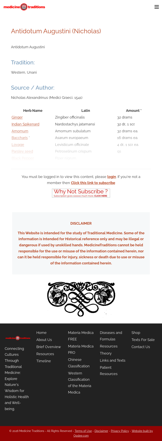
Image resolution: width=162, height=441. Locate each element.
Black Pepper (23, 158)
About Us (44, 340)
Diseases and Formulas (111, 336)
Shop (136, 333)
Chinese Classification (79, 363)
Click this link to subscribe (93, 183)
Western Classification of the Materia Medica (79, 382)
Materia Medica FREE (81, 336)
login (111, 177)
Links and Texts (112, 360)
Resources (45, 354)
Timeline (43, 361)
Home (41, 333)
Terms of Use (83, 431)
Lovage (18, 145)
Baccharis (20, 138)
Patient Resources (109, 370)
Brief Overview (48, 347)
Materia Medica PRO (81, 349)
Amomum (20, 131)
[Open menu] (157, 6)
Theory (106, 353)
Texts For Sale (143, 340)
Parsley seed (22, 151)
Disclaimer (101, 431)
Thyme (17, 165)
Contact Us (141, 347)
